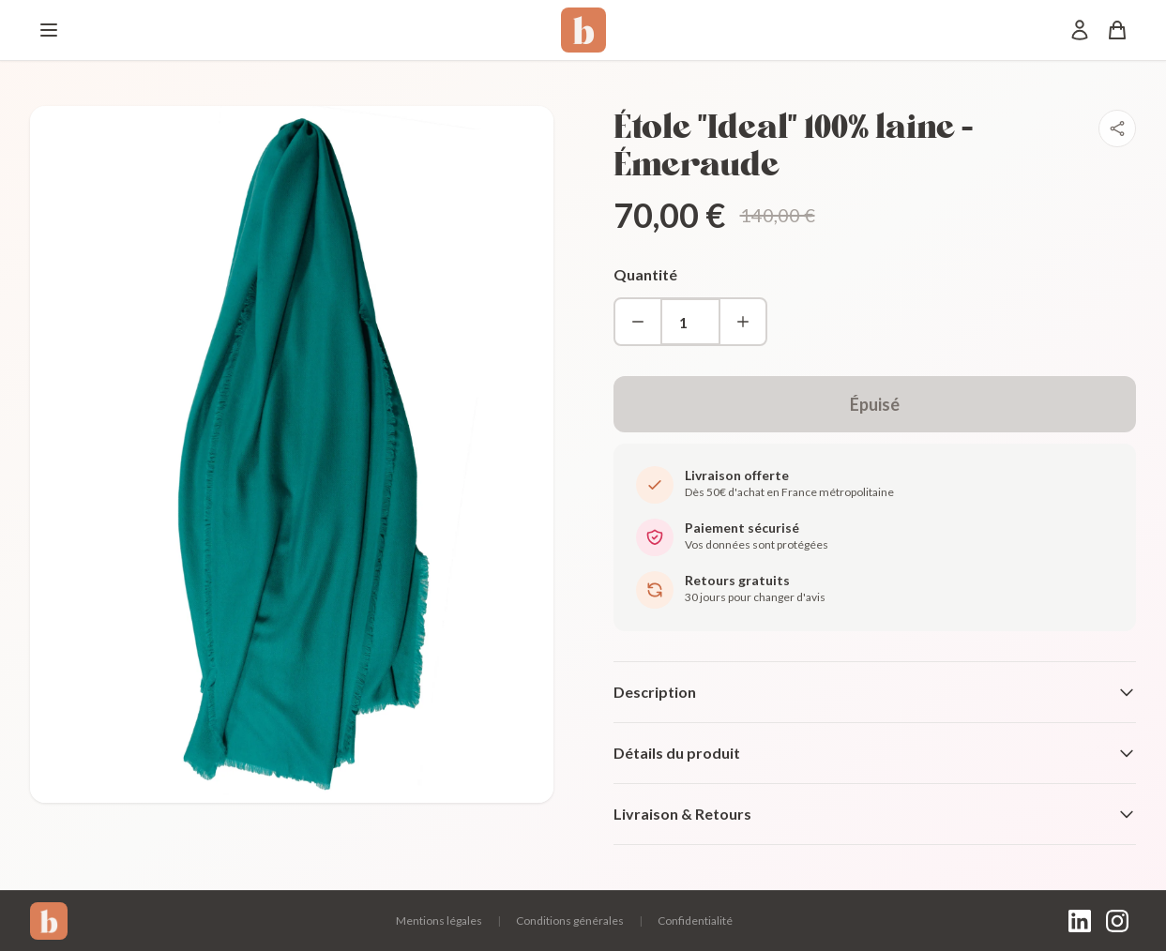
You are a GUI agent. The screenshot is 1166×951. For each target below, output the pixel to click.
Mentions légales (439, 920)
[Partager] (1117, 128)
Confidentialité (695, 920)
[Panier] (1117, 30)
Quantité (645, 274)
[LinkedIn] (1079, 921)
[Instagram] (1117, 921)
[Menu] (49, 30)
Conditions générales (570, 920)
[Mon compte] (1079, 30)
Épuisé (875, 404)
